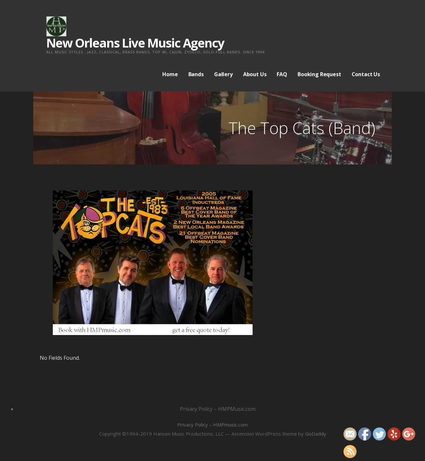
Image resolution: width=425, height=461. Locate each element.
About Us (255, 74)
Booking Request (319, 74)
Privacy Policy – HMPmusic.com (212, 424)
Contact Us (366, 74)
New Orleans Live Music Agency (135, 42)
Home (170, 74)
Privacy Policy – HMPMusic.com (218, 408)
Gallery (223, 74)
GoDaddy (315, 433)
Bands (196, 74)
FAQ (282, 74)
